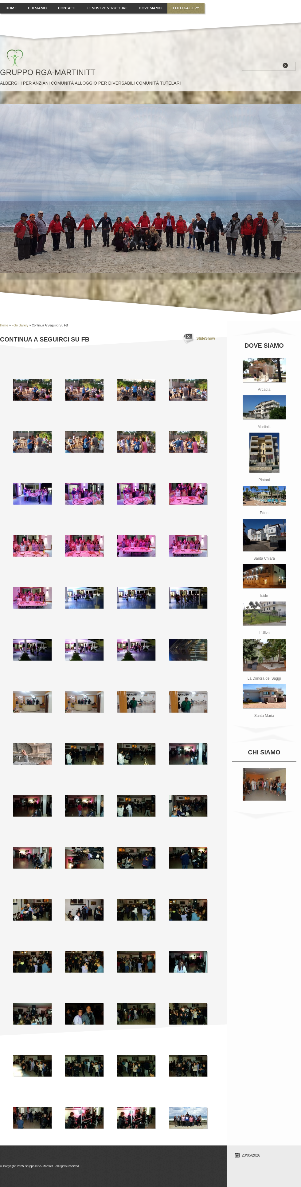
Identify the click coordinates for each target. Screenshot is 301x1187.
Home (11, 8)
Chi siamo (37, 8)
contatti (66, 8)
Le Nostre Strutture (107, 8)
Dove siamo (150, 8)
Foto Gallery (186, 8)
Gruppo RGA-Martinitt (48, 72)
